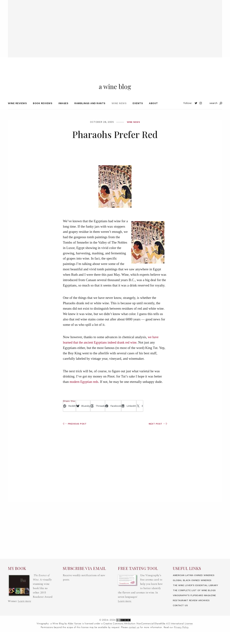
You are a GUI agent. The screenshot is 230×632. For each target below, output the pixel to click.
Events (138, 109)
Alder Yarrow (74, 623)
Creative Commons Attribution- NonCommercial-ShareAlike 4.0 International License (148, 623)
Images (63, 109)
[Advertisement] (115, 25)
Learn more (24, 584)
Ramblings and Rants (89, 109)
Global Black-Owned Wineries (194, 567)
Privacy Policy (181, 627)
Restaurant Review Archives (193, 600)
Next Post (157, 429)
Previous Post (75, 429)
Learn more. (125, 584)
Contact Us (181, 605)
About (153, 109)
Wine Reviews (17, 109)
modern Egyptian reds (85, 388)
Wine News (119, 109)
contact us (134, 627)
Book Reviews (42, 109)
